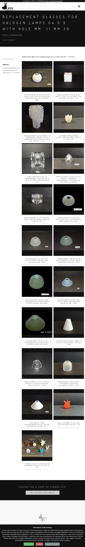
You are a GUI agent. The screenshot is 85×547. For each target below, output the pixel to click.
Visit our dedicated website (54, 1)
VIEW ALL (6, 65)
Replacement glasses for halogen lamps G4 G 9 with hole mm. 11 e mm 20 (11, 70)
